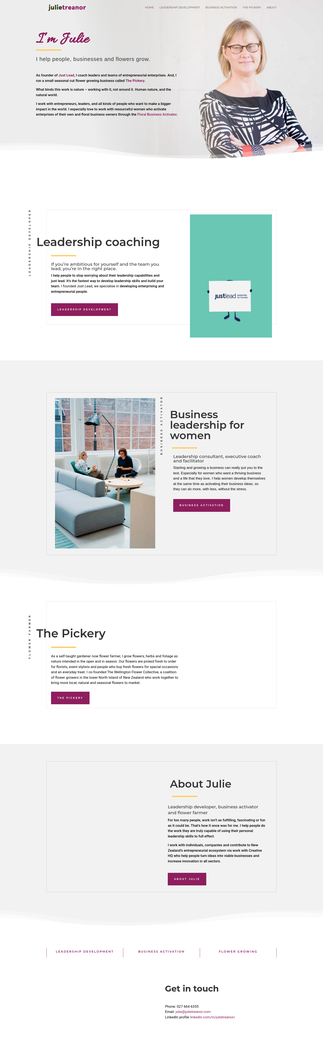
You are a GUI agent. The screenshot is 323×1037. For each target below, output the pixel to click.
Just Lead (66, 75)
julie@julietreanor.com (193, 1012)
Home (149, 7)
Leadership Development (180, 7)
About (272, 7)
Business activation (201, 505)
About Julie (187, 879)
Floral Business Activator (157, 114)
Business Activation (221, 7)
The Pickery (252, 7)
